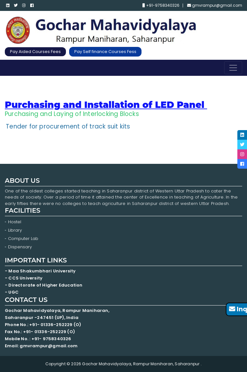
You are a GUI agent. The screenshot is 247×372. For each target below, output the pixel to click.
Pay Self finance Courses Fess (105, 52)
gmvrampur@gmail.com (214, 5)
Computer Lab (24, 238)
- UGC (12, 292)
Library (15, 230)
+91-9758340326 (160, 5)
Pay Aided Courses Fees (35, 52)
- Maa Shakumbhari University (41, 271)
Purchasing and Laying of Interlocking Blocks (72, 114)
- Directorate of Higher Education (44, 285)
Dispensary (20, 247)
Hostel (14, 222)
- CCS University (23, 278)
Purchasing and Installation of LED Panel (104, 104)
